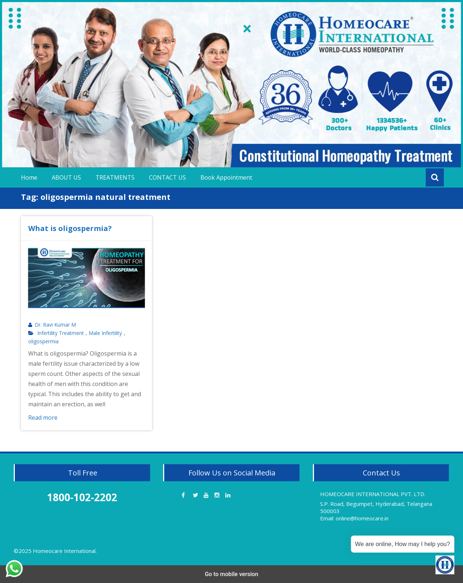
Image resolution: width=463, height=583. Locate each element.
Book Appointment (226, 177)
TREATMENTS (115, 177)
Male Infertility (105, 333)
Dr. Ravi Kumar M (55, 324)
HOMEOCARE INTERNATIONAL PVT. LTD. (372, 494)
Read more (43, 417)
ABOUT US (66, 177)
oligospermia (43, 341)
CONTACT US (167, 177)
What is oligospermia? (70, 228)
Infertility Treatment (60, 333)
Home (29, 177)
